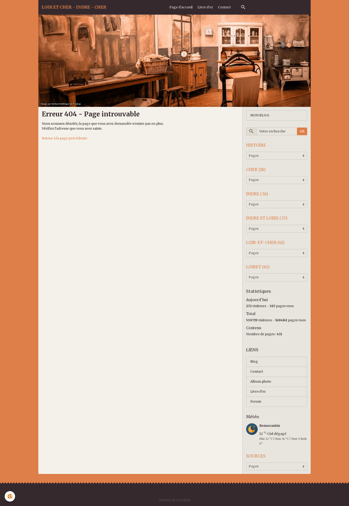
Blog (254, 361)
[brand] (74, 7)
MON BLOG (259, 115)
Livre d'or (205, 7)
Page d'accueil (181, 7)
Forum (255, 401)
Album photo (260, 381)
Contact (224, 7)
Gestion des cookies (174, 500)
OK (302, 131)
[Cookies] (10, 496)
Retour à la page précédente (64, 138)
